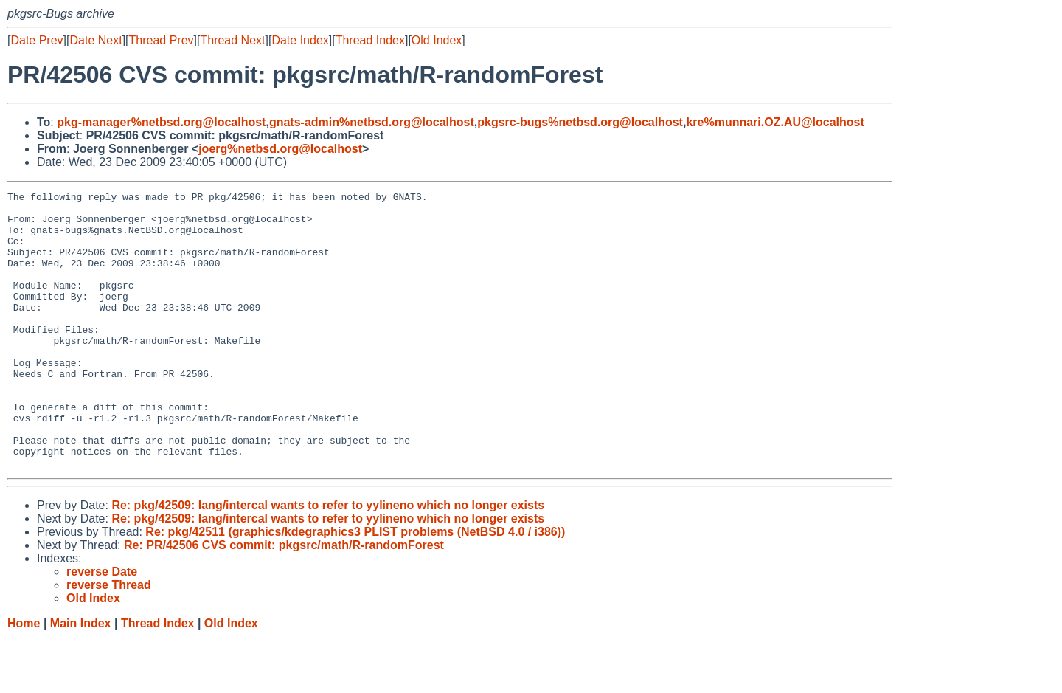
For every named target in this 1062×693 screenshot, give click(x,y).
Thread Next (232, 40)
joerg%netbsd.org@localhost (280, 148)
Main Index (80, 678)
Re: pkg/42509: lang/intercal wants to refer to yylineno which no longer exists (327, 560)
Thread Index (370, 40)
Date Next (95, 40)
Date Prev (36, 40)
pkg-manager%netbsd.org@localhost (161, 122)
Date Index (299, 40)
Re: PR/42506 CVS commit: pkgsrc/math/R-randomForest (284, 600)
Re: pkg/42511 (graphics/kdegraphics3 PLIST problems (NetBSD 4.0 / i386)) (355, 587)
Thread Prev (161, 40)
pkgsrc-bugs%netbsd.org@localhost (580, 122)
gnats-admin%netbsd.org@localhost (371, 122)
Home (23, 678)
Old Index (437, 40)
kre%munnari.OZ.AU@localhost (775, 122)
